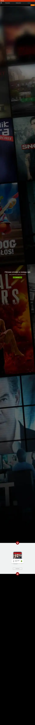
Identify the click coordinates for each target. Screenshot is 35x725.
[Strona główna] (2, 0)
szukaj (33, 5)
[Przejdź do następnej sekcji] (17, 543)
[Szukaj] (15, 5)
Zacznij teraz (17, 277)
